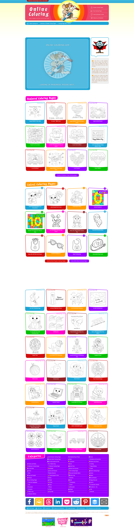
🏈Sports (91, 468)
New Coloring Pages (97, 10)
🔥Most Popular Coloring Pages (54, 457)
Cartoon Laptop (56, 402)
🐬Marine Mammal (52, 473)
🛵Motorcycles (71, 487)
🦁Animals (50, 482)
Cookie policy (82, 508)
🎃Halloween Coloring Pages (33, 466)
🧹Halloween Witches (31, 493)
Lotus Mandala (98, 449)
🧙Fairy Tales (50, 491)
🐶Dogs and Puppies (31, 475)
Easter (50, 526)
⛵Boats (70, 459)
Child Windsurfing (98, 402)
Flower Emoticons (35, 449)
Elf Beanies (56, 331)
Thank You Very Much (35, 144)
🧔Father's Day (30, 491)
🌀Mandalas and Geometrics (95, 459)
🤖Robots (50, 480)
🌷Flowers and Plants (31, 463)
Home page (31, 508)
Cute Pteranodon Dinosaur (77, 308)
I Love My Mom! (35, 168)
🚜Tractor (70, 484)
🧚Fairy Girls (71, 491)
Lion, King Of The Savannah (56, 355)
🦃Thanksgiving (71, 482)
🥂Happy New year (93, 480)
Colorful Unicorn (35, 402)
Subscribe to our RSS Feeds (94, 508)
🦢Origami (70, 489)
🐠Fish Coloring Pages (73, 470)
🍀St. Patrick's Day (52, 463)
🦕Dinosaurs (29, 489)
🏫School (29, 470)
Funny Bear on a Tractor (77, 402)
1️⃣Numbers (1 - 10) (93, 487)
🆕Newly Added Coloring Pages (54, 459)
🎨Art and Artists (30, 468)
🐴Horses (91, 473)
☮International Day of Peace (74, 457)
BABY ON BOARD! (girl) (77, 425)
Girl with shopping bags (35, 308)
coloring (72, 512)
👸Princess (29, 477)
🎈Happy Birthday (93, 466)
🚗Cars (28, 484)
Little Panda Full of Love (56, 207)
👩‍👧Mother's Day (71, 475)
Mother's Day (63, 526)
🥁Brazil (70, 480)
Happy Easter (56, 425)
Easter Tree (35, 355)
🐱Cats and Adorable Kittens (74, 473)
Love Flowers (77, 168)
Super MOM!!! (98, 168)
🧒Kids (90, 489)
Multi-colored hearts (97, 121)
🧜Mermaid (91, 491)
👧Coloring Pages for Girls (53, 475)
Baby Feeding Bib (77, 254)
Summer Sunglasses (56, 253)
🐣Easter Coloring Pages (94, 470)
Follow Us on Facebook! (98, 17)
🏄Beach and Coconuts (73, 468)
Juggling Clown (97, 355)
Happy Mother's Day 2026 (35, 121)
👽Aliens (49, 477)
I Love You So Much (77, 144)
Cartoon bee (56, 378)
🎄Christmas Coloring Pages (54, 466)
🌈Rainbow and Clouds (94, 461)
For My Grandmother (98, 308)
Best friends (77, 378)
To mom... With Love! (56, 121)
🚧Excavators (30, 487)
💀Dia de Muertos (93, 477)
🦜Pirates (50, 489)
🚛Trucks (50, 484)
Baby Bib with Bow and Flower (35, 254)
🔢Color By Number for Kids (53, 461)
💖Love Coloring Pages (32, 480)
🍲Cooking (91, 463)
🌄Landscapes (71, 461)
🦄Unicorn (91, 482)
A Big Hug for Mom (77, 206)
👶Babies (91, 475)
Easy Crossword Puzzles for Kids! (81, 526)
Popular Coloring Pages (98, 7)
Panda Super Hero (98, 425)
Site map (40, 508)
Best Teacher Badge (97, 378)
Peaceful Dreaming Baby (97, 230)
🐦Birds (28, 473)
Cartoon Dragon (56, 449)
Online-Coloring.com (33, 23)
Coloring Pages (53, 23)
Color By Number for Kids (98, 14)
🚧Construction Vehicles (94, 484)
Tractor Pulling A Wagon (77, 449)
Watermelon (35, 378)
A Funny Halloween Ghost (56, 308)
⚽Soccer (91, 457)
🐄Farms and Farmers (52, 470)
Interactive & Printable (45, 23)
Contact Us (47, 508)
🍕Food (70, 463)
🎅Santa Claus (71, 466)
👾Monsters (70, 477)
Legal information (71, 508)
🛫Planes (50, 487)
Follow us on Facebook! (59, 508)
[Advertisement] (67, 31)
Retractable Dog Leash (98, 254)
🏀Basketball (50, 468)
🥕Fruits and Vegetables (32, 482)
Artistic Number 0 (98, 207)
